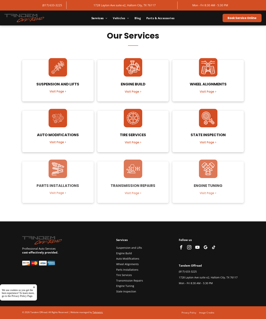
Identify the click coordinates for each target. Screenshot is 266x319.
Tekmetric (98, 312)
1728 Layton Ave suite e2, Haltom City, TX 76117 (124, 5)
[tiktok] (213, 247)
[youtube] (197, 247)
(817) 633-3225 (52, 5)
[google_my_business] (205, 247)
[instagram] (189, 247)
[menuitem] (99, 18)
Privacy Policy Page (22, 296)
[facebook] (181, 247)
